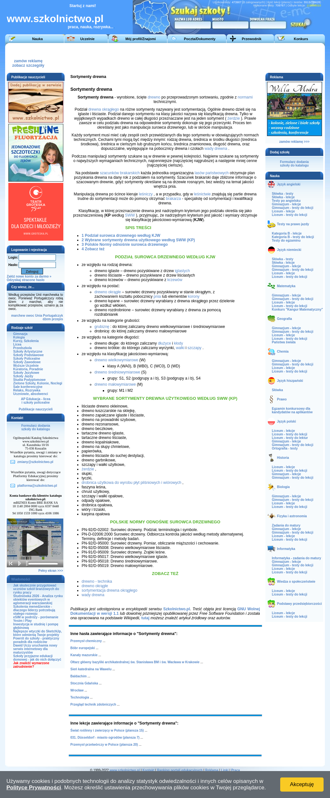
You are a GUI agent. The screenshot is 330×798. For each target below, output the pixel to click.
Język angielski (288, 184)
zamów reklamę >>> (294, 141)
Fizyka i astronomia (292, 516)
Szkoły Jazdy (23, 376)
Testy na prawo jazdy (293, 224)
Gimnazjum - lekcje (286, 204)
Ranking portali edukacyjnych (180, 770)
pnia (157, 296)
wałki (180, 348)
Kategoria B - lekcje (287, 233)
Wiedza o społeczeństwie (296, 581)
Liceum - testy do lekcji (289, 215)
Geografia (284, 319)
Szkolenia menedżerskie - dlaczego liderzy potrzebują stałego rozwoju (34, 610)
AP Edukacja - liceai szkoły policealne (35, 400)
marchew (18, 315)
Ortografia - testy (285, 448)
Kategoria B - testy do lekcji (293, 237)
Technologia (79, 697)
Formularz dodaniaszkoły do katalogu (35, 427)
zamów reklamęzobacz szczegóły (28, 61)
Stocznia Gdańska (84, 683)
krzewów (175, 280)
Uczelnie (87, 39)
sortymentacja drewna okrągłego (109, 590)
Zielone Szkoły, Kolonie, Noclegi (37, 383)
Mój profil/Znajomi (140, 39)
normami (245, 97)
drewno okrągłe (107, 292)
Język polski (286, 421)
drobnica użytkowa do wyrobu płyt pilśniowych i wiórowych (131, 482)
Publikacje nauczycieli (36, 409)
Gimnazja (20, 334)
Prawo (282, 399)
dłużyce (164, 343)
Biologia (283, 487)
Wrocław (77, 690)
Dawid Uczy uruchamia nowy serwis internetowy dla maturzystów (35, 649)
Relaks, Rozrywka (26, 390)
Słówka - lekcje (283, 197)
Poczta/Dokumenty (199, 39)
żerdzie (233, 118)
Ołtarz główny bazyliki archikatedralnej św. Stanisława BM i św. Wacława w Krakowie (135, 662)
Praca (235, 770)
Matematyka (286, 286)
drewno (154, 97)
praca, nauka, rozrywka (89, 27)
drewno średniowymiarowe (117, 372)
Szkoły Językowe (26, 372)
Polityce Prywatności (33, 788)
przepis (57, 319)
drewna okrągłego (103, 109)
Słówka (277, 390)
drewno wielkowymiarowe (116, 360)
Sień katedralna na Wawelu (90, 669)
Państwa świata (284, 342)
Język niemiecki (289, 250)
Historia (283, 457)
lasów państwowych (212, 173)
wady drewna (215, 148)
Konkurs (301, 39)
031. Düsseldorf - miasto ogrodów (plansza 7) (104, 737)
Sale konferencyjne (27, 387)
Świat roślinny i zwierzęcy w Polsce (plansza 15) (107, 730)
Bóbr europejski (82, 648)
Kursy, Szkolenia (26, 341)
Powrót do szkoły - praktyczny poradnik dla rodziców (36, 640)
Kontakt (148, 770)
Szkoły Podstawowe (28, 355)
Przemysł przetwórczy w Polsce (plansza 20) (104, 744)
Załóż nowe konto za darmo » (29, 276)
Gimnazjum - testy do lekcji (292, 208)
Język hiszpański (290, 380)
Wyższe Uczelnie (26, 365)
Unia (38, 315)
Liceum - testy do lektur (290, 438)
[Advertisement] (204, 57)
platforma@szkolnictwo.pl (37, 485)
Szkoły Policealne (26, 358)
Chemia (283, 351)
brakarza (173, 198)
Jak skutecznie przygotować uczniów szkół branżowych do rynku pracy (36, 589)
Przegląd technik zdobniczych (93, 704)
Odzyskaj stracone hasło (25, 280)
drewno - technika (97, 581)
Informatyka (286, 549)
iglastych (182, 271)
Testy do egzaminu (286, 240)
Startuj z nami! (82, 6)
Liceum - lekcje (283, 211)
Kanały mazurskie (84, 655)
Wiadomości (20, 579)
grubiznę (101, 326)
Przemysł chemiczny (86, 641)
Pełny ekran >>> (51, 570)
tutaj (145, 618)
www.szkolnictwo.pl (55, 18)
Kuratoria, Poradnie (28, 369)
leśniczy (146, 194)
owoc (30, 315)
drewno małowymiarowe (115, 384)
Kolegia (19, 337)
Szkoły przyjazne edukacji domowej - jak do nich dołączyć (37, 657)
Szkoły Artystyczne (27, 351)
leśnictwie (202, 194)
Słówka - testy (282, 193)
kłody (178, 343)
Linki (224, 770)
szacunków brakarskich (120, 173)
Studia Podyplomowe (29, 380)
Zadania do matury (286, 525)
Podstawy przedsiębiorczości (299, 603)
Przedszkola (22, 348)
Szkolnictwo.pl (176, 609)
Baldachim (78, 676)
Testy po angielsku (286, 200)
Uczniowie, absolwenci (30, 394)
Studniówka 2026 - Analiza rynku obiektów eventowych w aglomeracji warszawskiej (38, 599)
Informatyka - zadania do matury (296, 558)
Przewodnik (251, 39)
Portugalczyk (53, 315)
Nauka (37, 39)
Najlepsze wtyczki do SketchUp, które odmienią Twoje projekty (37, 633)
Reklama (212, 770)
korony (194, 296)
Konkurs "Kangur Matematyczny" (297, 309)
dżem (47, 319)
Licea (17, 344)
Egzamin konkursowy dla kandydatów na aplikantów (292, 410)
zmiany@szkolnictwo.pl (35, 462)
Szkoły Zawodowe (27, 362)
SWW (130, 215)
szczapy (194, 348)
